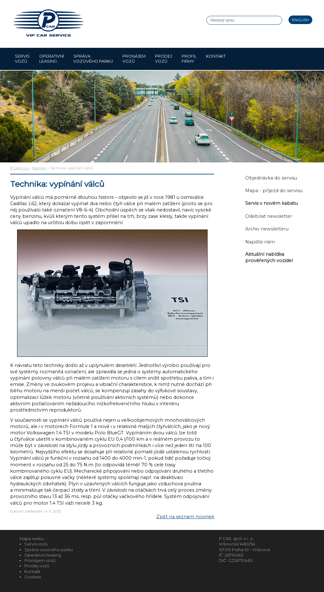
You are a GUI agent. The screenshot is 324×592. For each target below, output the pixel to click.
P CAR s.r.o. (19, 168)
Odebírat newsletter (268, 216)
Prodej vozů (163, 59)
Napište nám (260, 242)
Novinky (39, 168)
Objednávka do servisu (271, 178)
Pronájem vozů (134, 59)
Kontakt (216, 59)
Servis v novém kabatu (271, 203)
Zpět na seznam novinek (185, 517)
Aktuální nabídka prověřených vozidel (269, 257)
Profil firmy (189, 59)
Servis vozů (22, 59)
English (300, 19)
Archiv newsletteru (267, 229)
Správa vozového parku (93, 59)
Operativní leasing (51, 59)
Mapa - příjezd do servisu (273, 190)
